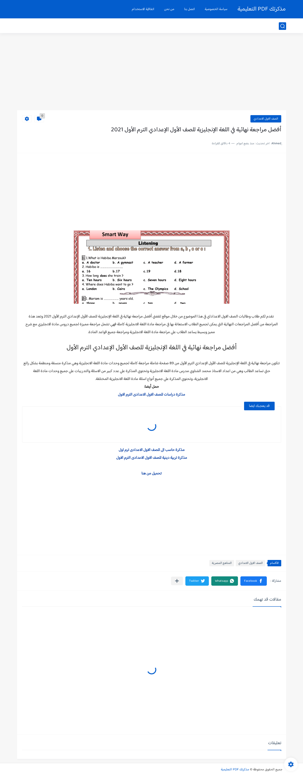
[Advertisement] (151, 72)
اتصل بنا (189, 9)
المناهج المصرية (222, 563)
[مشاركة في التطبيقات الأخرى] (177, 581)
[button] (253, 581)
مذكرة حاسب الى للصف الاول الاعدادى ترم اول (152, 450)
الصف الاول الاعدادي (266, 118)
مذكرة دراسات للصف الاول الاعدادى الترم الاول (151, 394)
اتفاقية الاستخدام (143, 9)
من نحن (169, 9)
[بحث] (282, 26)
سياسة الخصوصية (216, 9)
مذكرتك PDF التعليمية (261, 9)
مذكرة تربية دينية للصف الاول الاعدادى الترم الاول (151, 458)
